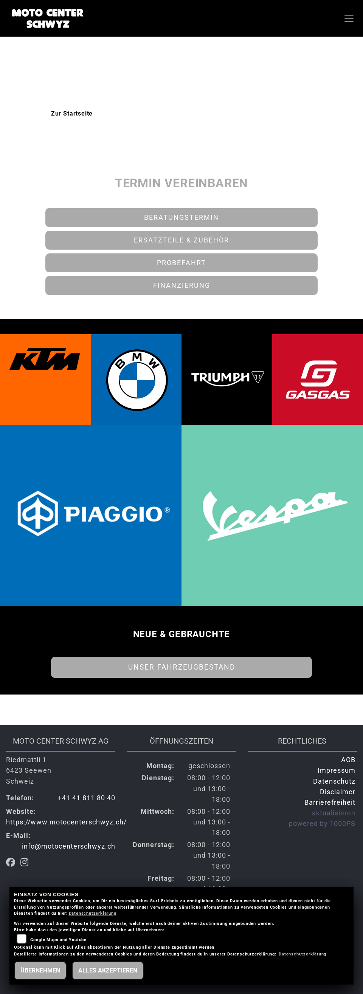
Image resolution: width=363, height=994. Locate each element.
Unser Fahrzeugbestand (181, 667)
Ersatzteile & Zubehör (181, 240)
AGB (348, 760)
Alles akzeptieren (107, 970)
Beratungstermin (181, 217)
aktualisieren (333, 813)
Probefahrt (181, 263)
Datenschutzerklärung (92, 913)
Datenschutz (334, 781)
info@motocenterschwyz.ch (68, 846)
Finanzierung (181, 285)
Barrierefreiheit (329, 802)
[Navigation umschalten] (349, 18)
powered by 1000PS (322, 823)
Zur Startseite (72, 113)
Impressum (336, 770)
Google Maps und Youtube (58, 939)
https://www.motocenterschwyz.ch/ (66, 822)
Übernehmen (40, 970)
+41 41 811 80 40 (86, 798)
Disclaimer (337, 792)
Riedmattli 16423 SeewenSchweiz (28, 770)
